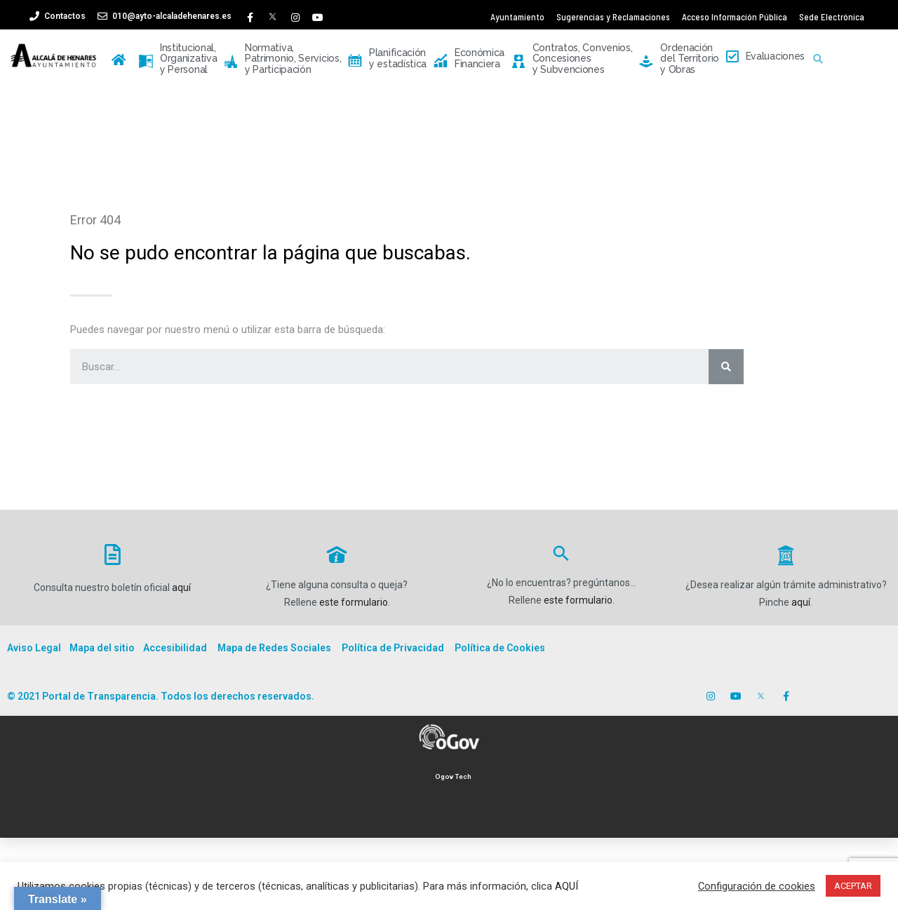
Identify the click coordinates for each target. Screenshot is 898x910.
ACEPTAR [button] (853, 886)
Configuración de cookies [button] (756, 886)
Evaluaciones (765, 57)
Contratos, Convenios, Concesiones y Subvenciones (571, 59)
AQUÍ (566, 886)
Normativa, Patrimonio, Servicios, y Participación (282, 59)
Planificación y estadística (387, 58)
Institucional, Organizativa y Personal (178, 59)
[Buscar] (726, 366)
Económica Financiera (469, 58)
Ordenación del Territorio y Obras (679, 59)
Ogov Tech (453, 776)
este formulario (353, 602)
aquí (181, 587)
